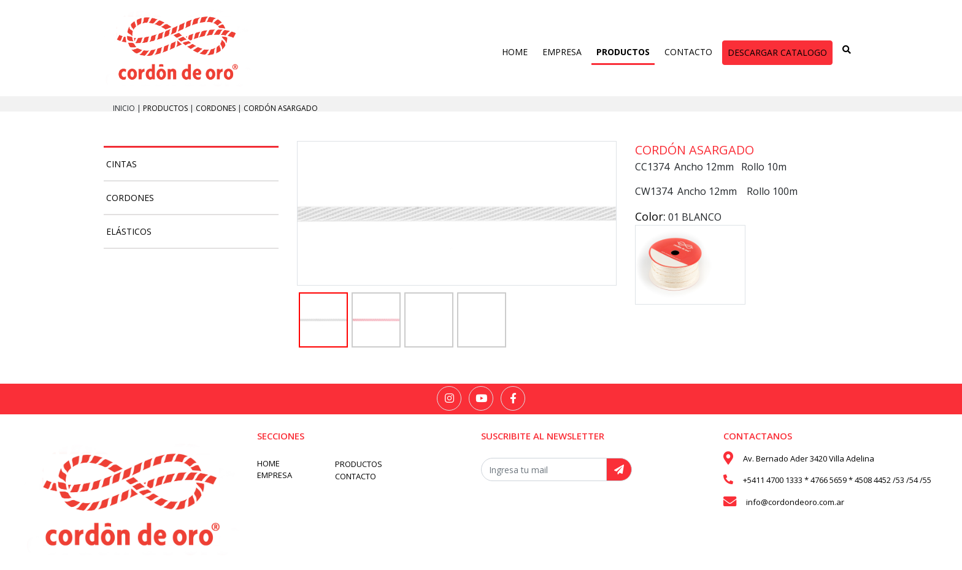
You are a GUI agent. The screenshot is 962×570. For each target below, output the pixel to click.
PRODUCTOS (623, 52)
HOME (515, 52)
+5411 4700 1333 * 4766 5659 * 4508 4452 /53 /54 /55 (837, 479)
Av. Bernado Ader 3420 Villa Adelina (808, 458)
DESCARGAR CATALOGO (777, 52)
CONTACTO (688, 52)
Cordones (216, 108)
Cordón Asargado (281, 108)
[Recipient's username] (544, 469)
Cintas (121, 164)
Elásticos (129, 231)
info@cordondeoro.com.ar (795, 501)
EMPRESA (562, 52)
